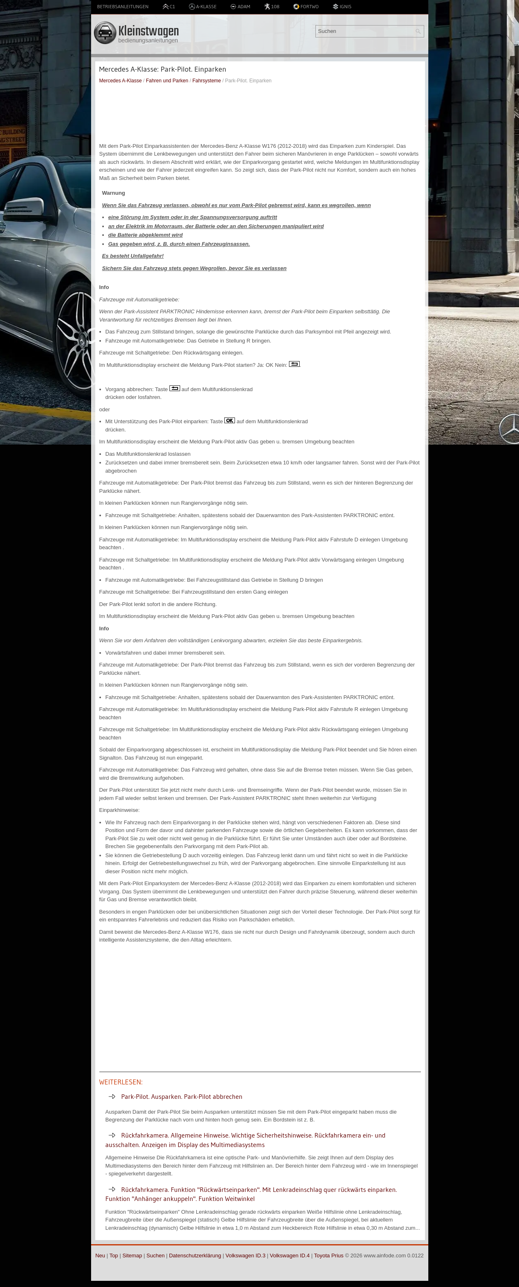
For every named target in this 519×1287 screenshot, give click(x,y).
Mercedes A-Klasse (120, 81)
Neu (100, 1255)
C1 (168, 6)
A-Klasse (203, 6)
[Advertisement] (260, 113)
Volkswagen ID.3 (245, 1255)
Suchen (155, 1255)
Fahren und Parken (167, 81)
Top (113, 1255)
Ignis (342, 6)
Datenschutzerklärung (195, 1255)
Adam (240, 6)
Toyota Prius (329, 1255)
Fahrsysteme (207, 81)
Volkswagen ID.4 (290, 1255)
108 (271, 6)
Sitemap (132, 1255)
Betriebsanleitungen (123, 6)
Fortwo (306, 6)
